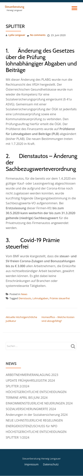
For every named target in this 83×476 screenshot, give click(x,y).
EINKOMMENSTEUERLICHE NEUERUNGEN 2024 (39, 403)
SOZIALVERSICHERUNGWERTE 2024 (31, 409)
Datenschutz (51, 464)
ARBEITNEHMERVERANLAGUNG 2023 (32, 375)
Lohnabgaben (40, 298)
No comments (36, 35)
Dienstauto (25, 298)
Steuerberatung (14, 7)
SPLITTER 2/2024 (17, 386)
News (24, 294)
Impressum (31, 464)
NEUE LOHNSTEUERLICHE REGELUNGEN (34, 420)
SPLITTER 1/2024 (17, 437)
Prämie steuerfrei (60, 298)
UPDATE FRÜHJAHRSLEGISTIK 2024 (30, 380)
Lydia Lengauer (16, 35)
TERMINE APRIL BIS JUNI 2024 (27, 397)
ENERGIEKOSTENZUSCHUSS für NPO (31, 426)
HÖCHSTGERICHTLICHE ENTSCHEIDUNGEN (36, 392)
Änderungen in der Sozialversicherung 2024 (37, 415)
